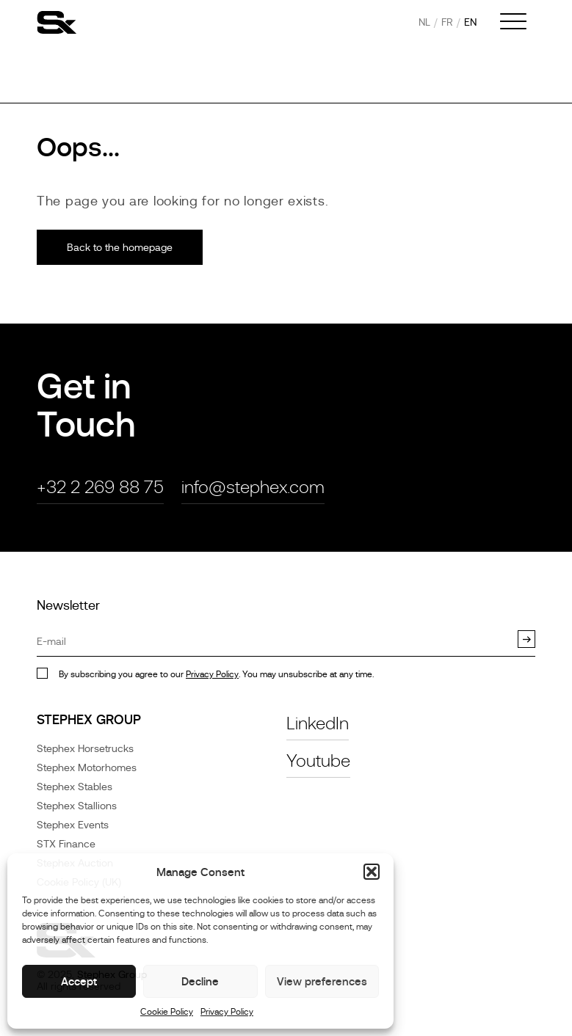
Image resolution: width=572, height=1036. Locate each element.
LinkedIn (317, 723)
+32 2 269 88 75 (100, 487)
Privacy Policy (226, 1012)
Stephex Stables (74, 786)
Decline (200, 981)
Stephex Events (73, 825)
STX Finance (66, 844)
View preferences (322, 981)
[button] (371, 871)
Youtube (318, 760)
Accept (79, 981)
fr (447, 22)
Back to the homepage (120, 247)
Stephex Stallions (77, 805)
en (470, 22)
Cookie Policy (166, 1012)
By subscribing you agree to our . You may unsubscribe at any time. (216, 674)
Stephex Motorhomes (87, 767)
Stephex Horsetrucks (85, 748)
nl (424, 22)
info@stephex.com (253, 487)
